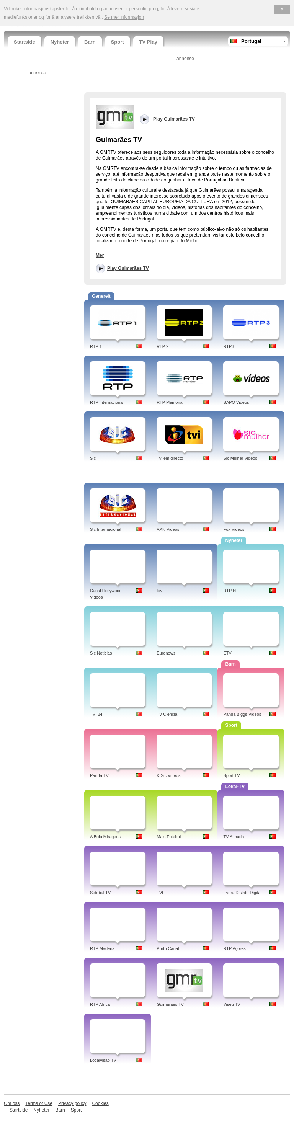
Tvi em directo (170, 458)
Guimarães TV (170, 1004)
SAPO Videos (236, 402)
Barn (90, 42)
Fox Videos (233, 529)
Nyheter (60, 42)
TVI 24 (96, 714)
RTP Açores (234, 948)
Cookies (100, 1103)
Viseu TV (231, 1004)
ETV (227, 653)
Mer (100, 255)
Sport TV (231, 775)
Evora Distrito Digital (242, 892)
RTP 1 (96, 346)
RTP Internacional (107, 402)
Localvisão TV (103, 1060)
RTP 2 (162, 346)
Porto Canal (168, 948)
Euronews (166, 653)
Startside (24, 42)
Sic (93, 458)
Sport (117, 42)
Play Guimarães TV (128, 268)
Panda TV (99, 775)
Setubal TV (100, 892)
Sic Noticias (101, 653)
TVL (160, 892)
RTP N (229, 590)
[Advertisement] (36, 192)
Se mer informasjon (124, 17)
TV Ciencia (167, 714)
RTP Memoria (169, 402)
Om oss (12, 1103)
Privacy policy (72, 1103)
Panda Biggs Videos (242, 714)
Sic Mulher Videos (240, 458)
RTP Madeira (102, 948)
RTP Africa (100, 1004)
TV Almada (233, 836)
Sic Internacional (105, 529)
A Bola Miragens (105, 836)
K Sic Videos (168, 775)
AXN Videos (168, 529)
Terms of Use (38, 1103)
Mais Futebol (169, 836)
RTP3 (228, 346)
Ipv (159, 590)
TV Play (148, 42)
